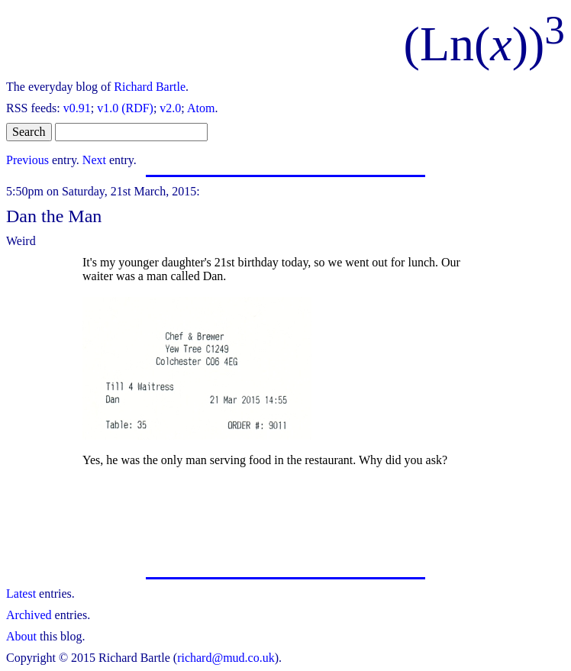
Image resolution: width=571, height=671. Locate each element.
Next (94, 159)
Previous (27, 159)
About (21, 636)
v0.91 (77, 108)
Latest (21, 593)
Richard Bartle (149, 86)
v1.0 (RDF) (125, 108)
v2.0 (170, 108)
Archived (29, 614)
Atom (201, 108)
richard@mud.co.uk (226, 657)
